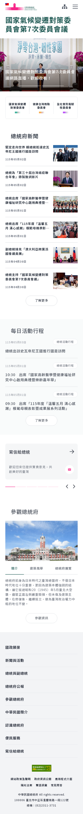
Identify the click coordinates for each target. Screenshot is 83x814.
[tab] (14, 582)
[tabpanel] (41, 52)
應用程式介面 (63, 779)
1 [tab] (30, 85)
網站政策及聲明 (21, 779)
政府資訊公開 (43, 779)
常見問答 (56, 785)
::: (3, 2)
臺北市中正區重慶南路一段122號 (47, 800)
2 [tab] (53, 85)
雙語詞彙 (41, 785)
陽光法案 (26, 785)
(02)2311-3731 (45, 805)
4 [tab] (43, 500)
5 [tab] (53, 500)
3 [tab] (32, 500)
